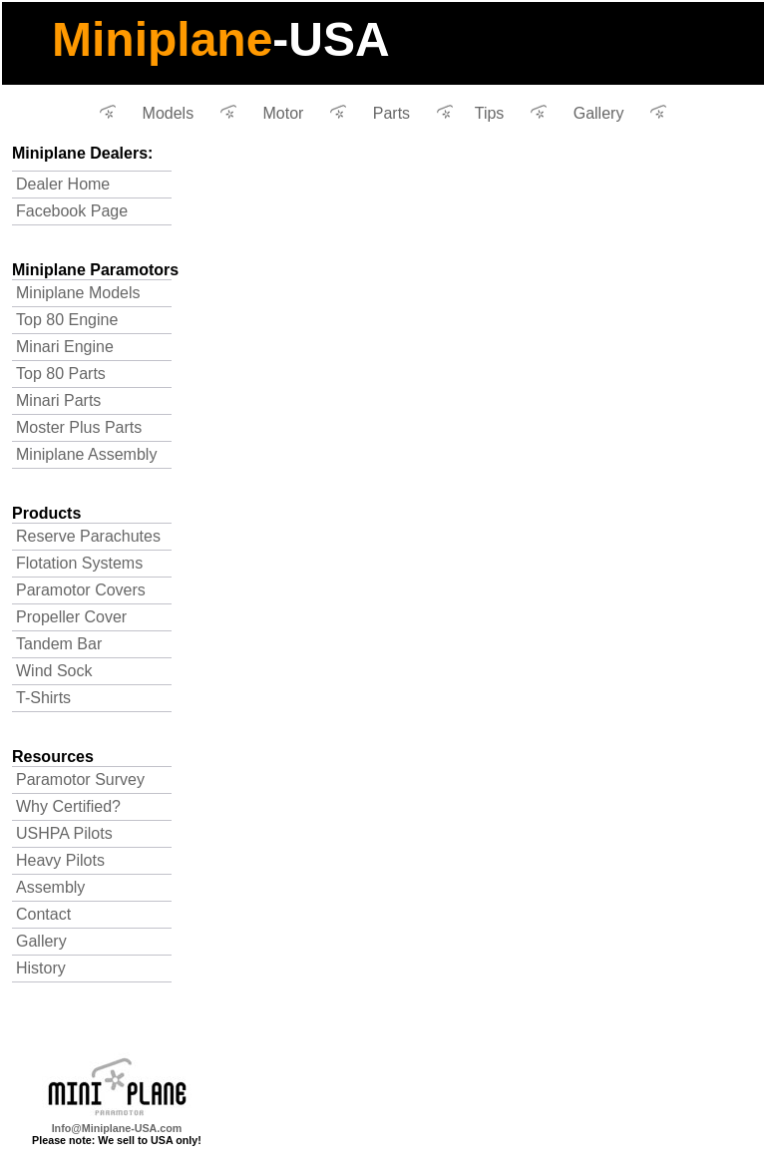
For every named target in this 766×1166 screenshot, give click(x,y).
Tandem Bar (59, 643)
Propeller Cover (71, 616)
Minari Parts (58, 400)
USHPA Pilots (64, 833)
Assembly (50, 887)
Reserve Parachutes (88, 536)
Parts (391, 113)
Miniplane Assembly (86, 454)
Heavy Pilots (60, 860)
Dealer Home (63, 184)
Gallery (599, 113)
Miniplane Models (78, 292)
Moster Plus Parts (79, 427)
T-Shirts (43, 697)
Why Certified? (68, 806)
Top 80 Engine (67, 319)
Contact (43, 914)
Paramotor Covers (81, 590)
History (41, 968)
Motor (283, 113)
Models (168, 113)
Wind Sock (54, 670)
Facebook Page (72, 210)
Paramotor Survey (80, 779)
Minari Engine (65, 346)
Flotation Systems (79, 563)
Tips (490, 113)
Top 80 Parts (61, 373)
